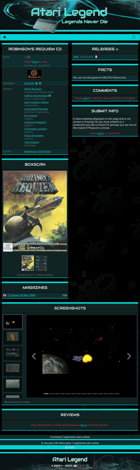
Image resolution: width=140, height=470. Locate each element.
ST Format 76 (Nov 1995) (22, 295)
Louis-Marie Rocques (36, 109)
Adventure (30, 151)
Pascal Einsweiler (34, 135)
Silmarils (29, 83)
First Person (44, 151)
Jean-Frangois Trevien (36, 102)
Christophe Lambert (35, 129)
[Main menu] (133, 37)
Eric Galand (30, 115)
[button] (40, 83)
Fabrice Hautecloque (36, 95)
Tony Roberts (31, 142)
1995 (76, 56)
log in (35, 61)
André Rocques (32, 89)
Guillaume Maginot (35, 122)
